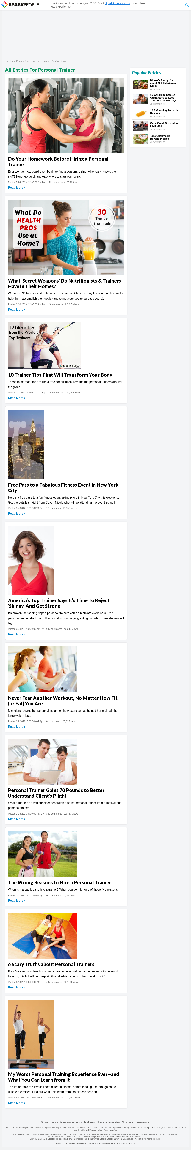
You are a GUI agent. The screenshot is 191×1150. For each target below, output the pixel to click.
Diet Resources (18, 1128)
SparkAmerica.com (117, 3)
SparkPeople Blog (121, 1128)
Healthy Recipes (66, 1128)
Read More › (16, 187)
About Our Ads (110, 1130)
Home (6, 1128)
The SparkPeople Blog (17, 61)
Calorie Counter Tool (102, 1128)
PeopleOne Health (34, 1128)
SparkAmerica (51, 1128)
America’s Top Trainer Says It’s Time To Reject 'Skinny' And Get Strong (58, 603)
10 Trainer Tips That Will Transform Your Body (60, 375)
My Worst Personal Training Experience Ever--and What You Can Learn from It (63, 1077)
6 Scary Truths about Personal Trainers (51, 964)
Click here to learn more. (135, 1122)
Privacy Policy (95, 1130)
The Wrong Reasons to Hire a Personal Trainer (59, 882)
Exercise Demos (83, 1128)
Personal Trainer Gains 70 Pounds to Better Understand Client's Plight (56, 793)
